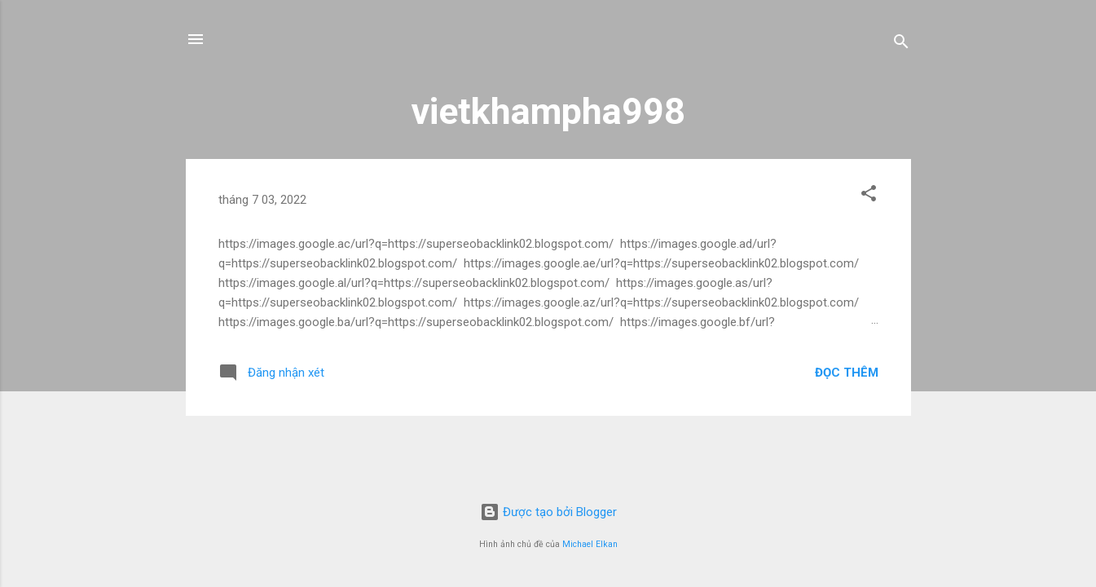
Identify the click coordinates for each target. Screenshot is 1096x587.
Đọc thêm (846, 372)
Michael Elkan (590, 544)
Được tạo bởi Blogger (548, 512)
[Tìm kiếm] (901, 44)
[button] (868, 196)
